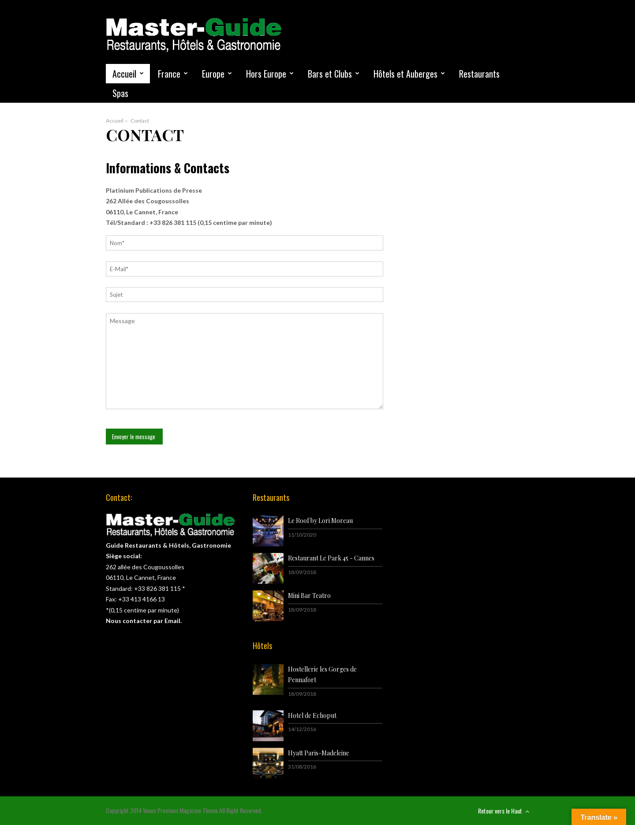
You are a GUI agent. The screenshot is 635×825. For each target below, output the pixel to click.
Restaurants (479, 73)
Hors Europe (266, 73)
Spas (120, 93)
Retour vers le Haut (503, 810)
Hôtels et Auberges (405, 73)
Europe (213, 73)
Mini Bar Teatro (309, 595)
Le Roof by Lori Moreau (320, 520)
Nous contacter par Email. (144, 620)
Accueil (124, 73)
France (169, 73)
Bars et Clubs (330, 73)
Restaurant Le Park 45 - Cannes (331, 558)
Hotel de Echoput (312, 715)
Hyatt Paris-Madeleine (318, 753)
